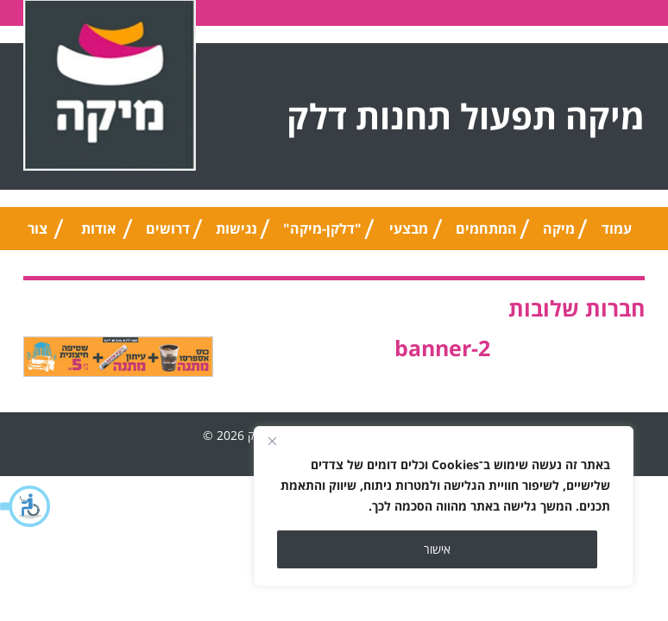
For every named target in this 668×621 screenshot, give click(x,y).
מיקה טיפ (559, 234)
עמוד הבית (616, 234)
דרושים (168, 228)
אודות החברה (98, 234)
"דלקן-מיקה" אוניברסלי (322, 234)
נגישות (236, 228)
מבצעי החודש (409, 234)
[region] (443, 506)
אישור (437, 549)
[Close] (272, 440)
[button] (26, 506)
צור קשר (37, 234)
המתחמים (486, 228)
